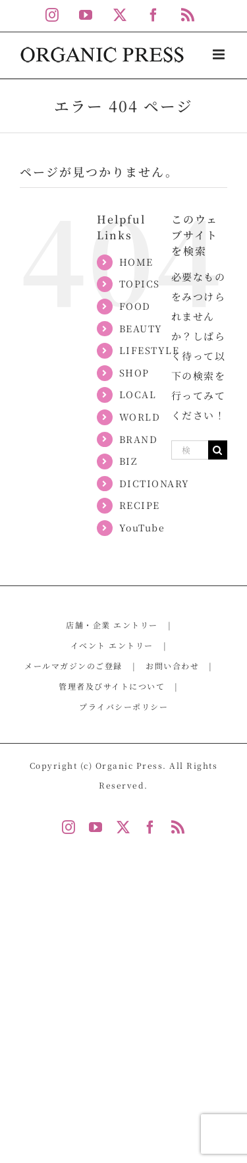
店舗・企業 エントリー (112, 624)
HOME (136, 261)
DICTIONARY (154, 483)
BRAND (138, 439)
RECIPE (139, 505)
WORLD (140, 416)
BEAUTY (141, 328)
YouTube (142, 527)
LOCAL (138, 394)
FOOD (135, 306)
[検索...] (189, 450)
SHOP (134, 372)
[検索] (217, 450)
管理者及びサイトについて (112, 686)
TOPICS (139, 283)
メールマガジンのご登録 (73, 665)
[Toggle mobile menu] (220, 54)
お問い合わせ (172, 665)
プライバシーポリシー (123, 706)
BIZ (128, 460)
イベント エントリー (111, 645)
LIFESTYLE (149, 350)
